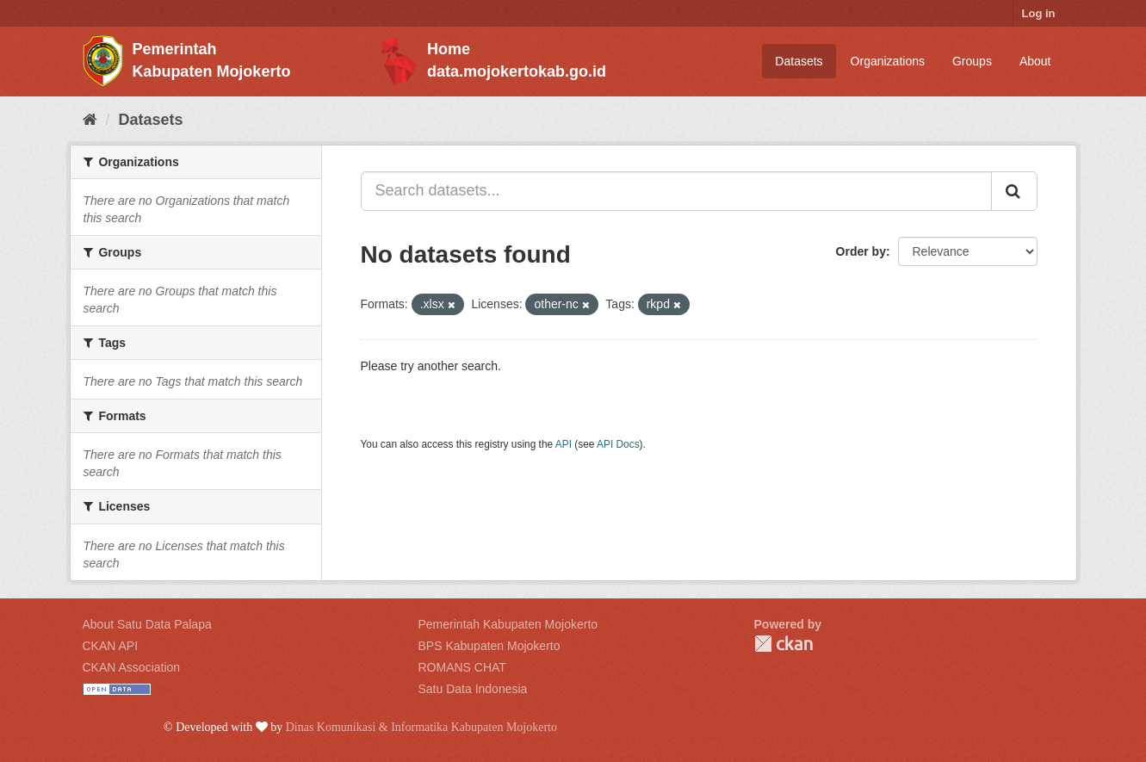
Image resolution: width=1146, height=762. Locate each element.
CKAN (783, 644)
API (563, 444)
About (1035, 61)
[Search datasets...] (676, 191)
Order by (861, 251)
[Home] (90, 119)
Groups (972, 61)
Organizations (888, 61)
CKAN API (111, 646)
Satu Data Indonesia (473, 689)
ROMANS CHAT (462, 667)
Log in (1039, 13)
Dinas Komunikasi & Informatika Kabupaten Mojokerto (421, 727)
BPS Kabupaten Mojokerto (489, 646)
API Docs (618, 444)
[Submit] (1014, 191)
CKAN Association (132, 667)
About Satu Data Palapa (147, 624)
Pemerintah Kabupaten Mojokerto (508, 624)
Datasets (798, 61)
